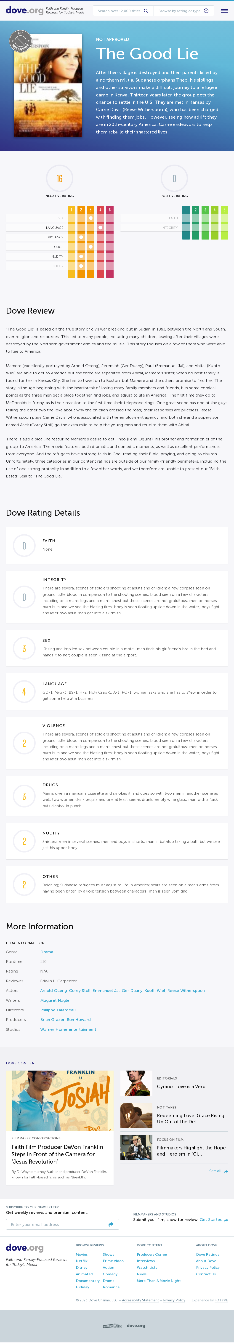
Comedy (110, 1275)
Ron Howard (79, 1020)
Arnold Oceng (53, 991)
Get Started (214, 1220)
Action (108, 1268)
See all (218, 1172)
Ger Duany (132, 991)
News (141, 1275)
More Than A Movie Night (159, 1282)
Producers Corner (152, 1255)
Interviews (146, 1262)
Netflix (82, 1262)
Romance (111, 1288)
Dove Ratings (207, 1255)
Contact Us (206, 1275)
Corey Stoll (79, 991)
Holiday (82, 1288)
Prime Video (113, 1262)
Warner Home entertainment (68, 1030)
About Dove (206, 1262)
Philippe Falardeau (58, 1011)
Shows (108, 1255)
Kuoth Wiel (154, 991)
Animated (84, 1275)
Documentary (88, 1282)
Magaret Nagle (54, 1001)
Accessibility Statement (140, 1301)
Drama (46, 953)
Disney (81, 1268)
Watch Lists (147, 1268)
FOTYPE (221, 1301)
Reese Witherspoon (186, 991)
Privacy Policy (208, 1268)
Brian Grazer (52, 1020)
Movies (82, 1255)
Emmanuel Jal (106, 991)
